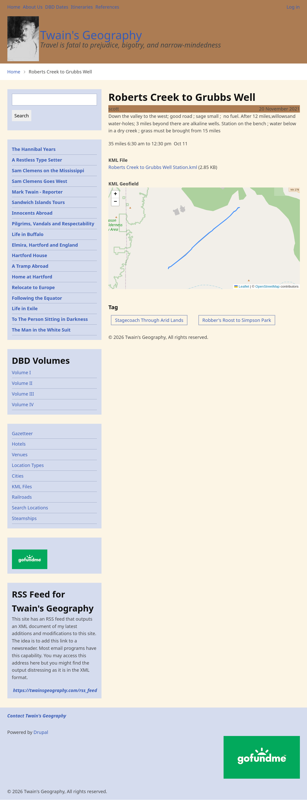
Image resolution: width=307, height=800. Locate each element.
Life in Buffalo (28, 234)
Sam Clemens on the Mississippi (48, 170)
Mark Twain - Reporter (37, 192)
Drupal (41, 732)
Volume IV (23, 404)
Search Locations (30, 508)
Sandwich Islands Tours (38, 202)
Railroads (22, 497)
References (107, 7)
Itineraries (82, 7)
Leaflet (241, 286)
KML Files (22, 486)
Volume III (23, 394)
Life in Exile (25, 308)
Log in (293, 7)
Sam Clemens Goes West (39, 181)
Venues (20, 454)
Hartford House (29, 255)
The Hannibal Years (34, 149)
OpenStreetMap (267, 286)
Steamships (24, 518)
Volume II (22, 383)
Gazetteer (22, 433)
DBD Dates (56, 7)
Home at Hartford (32, 277)
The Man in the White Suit (41, 330)
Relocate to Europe (33, 287)
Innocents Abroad (32, 213)
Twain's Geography (91, 35)
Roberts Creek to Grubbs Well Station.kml (152, 167)
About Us (33, 7)
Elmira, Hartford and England (45, 245)
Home (13, 7)
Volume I (21, 372)
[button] (115, 194)
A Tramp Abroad (30, 266)
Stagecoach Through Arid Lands (149, 320)
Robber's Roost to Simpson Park (236, 320)
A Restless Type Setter (37, 160)
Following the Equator (37, 298)
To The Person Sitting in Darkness (50, 319)
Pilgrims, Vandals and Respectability (53, 224)
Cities (18, 476)
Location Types (28, 465)
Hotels (19, 444)
